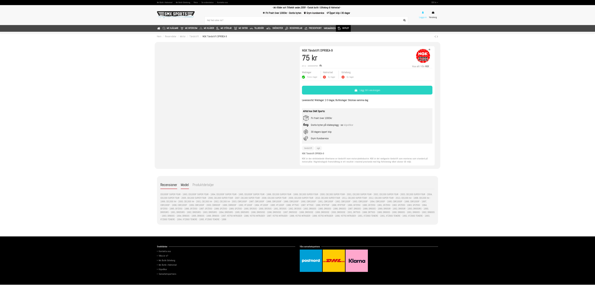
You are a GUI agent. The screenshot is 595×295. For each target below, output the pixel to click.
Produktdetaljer (203, 185)
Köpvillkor (163, 269)
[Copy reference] (320, 66)
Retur (196, 2)
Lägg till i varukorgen (367, 90)
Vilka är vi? (163, 255)
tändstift (308, 148)
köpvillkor (348, 125)
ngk (318, 148)
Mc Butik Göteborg (183, 2)
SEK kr (434, 2)
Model (185, 185)
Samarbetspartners (167, 273)
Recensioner (168, 185)
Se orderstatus (207, 2)
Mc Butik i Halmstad (165, 2)
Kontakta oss (222, 2)
